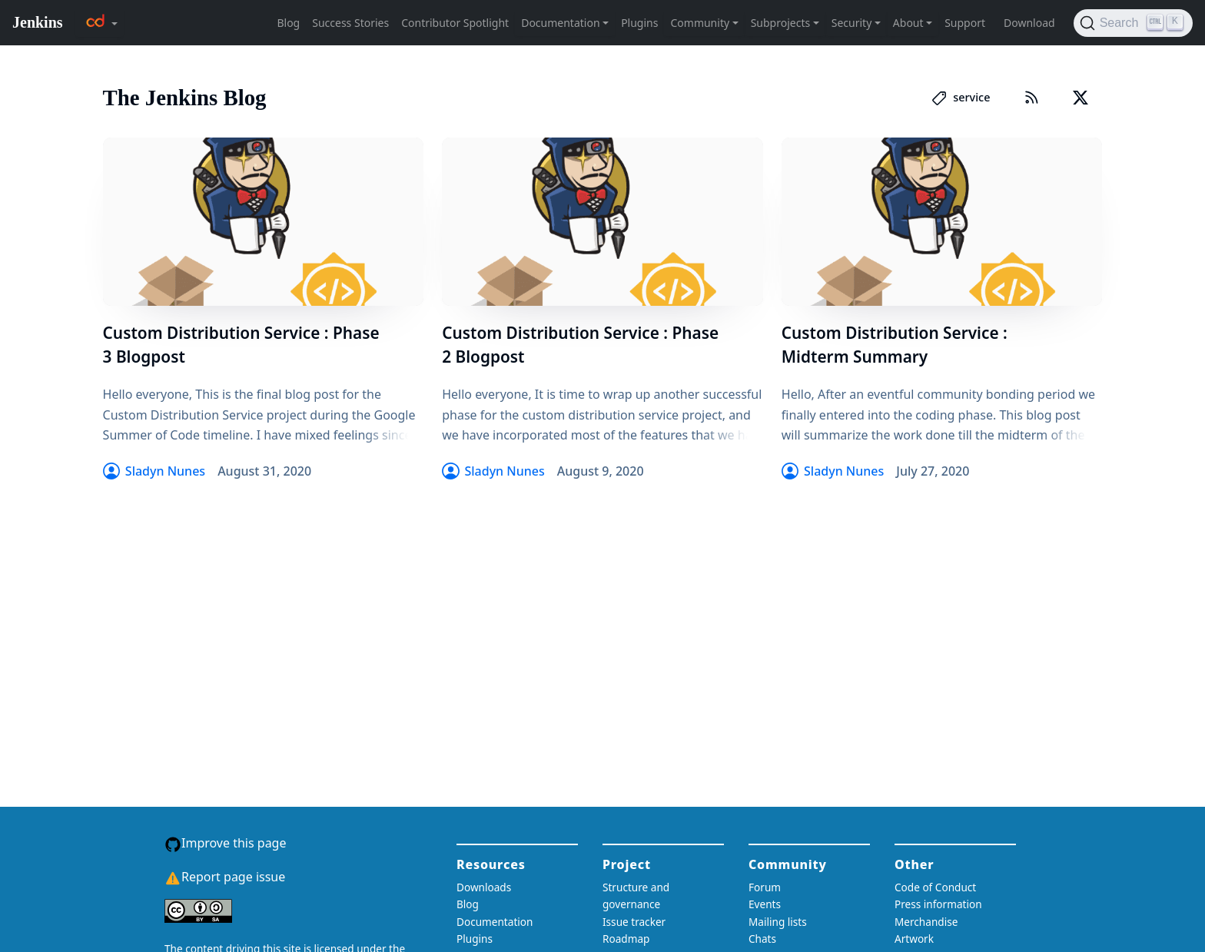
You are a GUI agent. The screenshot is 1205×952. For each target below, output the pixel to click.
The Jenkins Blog (185, 97)
